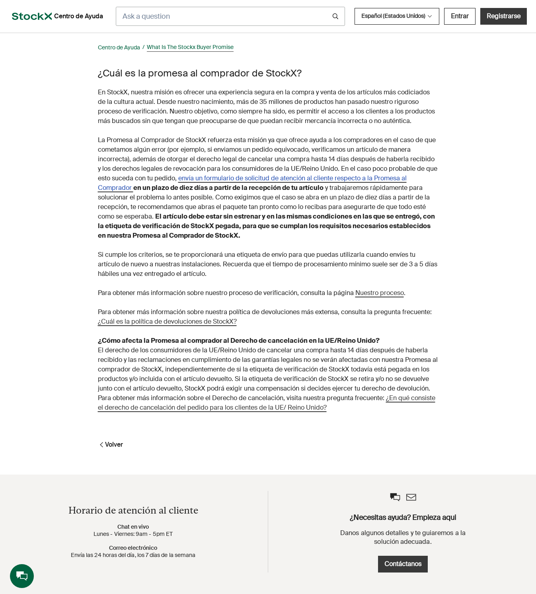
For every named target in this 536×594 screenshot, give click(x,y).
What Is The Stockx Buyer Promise (190, 47)
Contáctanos (402, 564)
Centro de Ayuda (119, 47)
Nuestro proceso (379, 293)
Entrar (460, 16)
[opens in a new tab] (32, 16)
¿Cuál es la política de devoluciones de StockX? (167, 321)
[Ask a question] (230, 16)
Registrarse (503, 16)
